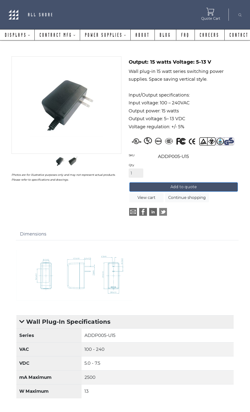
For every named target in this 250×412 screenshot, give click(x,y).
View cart (146, 197)
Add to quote (183, 187)
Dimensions (33, 234)
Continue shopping (187, 197)
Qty (131, 165)
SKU (132, 155)
